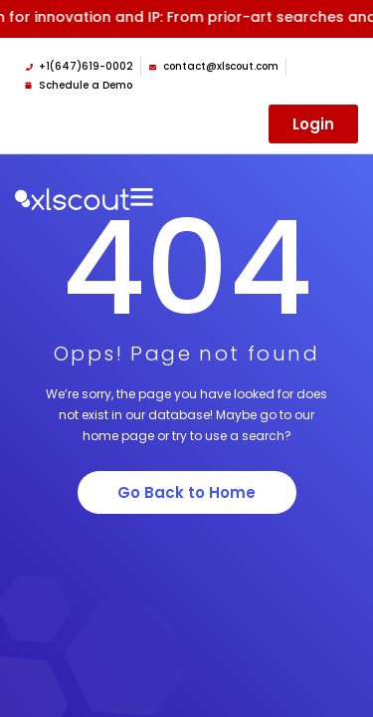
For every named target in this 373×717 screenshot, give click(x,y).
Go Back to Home (186, 492)
